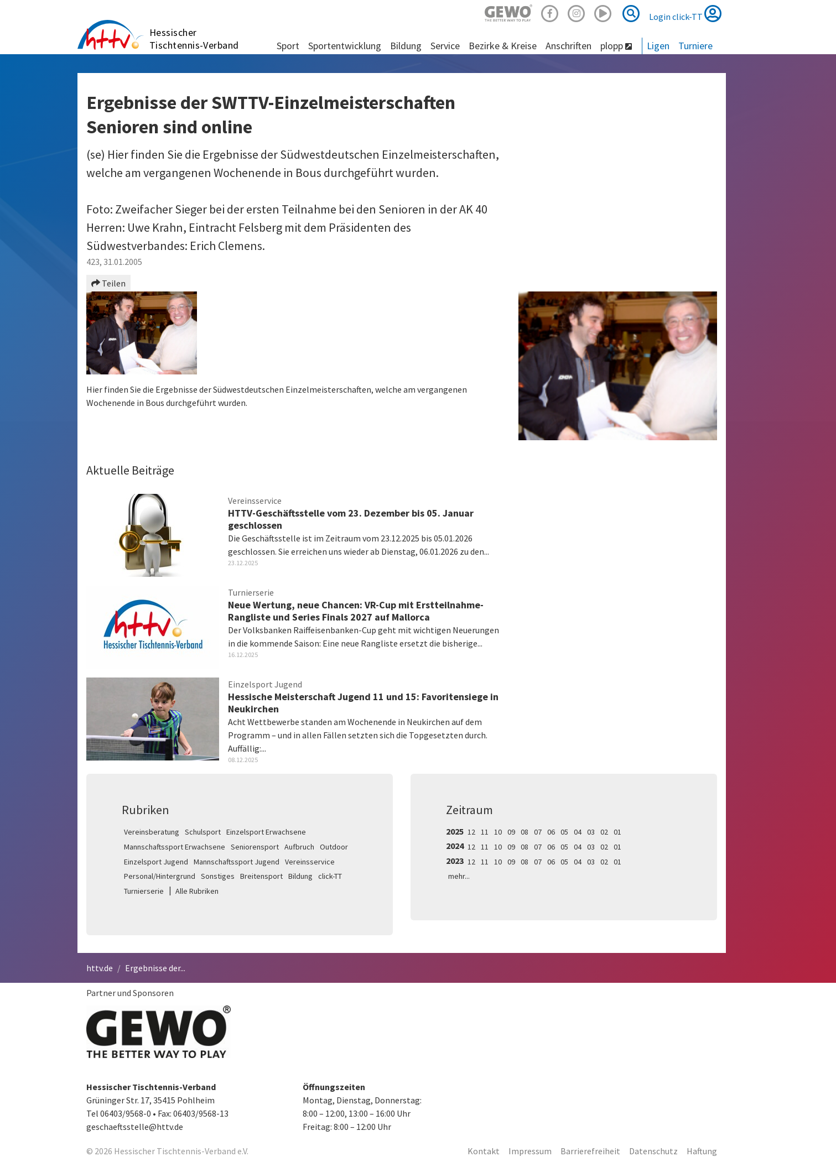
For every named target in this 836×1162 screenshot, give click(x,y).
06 (551, 832)
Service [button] (445, 45)
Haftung (702, 1150)
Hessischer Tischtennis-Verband (194, 38)
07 (538, 832)
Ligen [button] (658, 45)
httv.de (99, 967)
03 (591, 832)
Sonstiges (218, 876)
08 (524, 832)
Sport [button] (288, 45)
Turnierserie (144, 891)
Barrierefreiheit (590, 1150)
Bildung (300, 876)
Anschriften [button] (568, 45)
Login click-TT (685, 13)
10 (498, 832)
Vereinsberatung (151, 832)
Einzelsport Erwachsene (266, 832)
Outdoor (334, 847)
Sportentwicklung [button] (344, 45)
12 (471, 832)
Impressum (530, 1150)
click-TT (330, 876)
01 (617, 832)
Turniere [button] (695, 45)
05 (564, 832)
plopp (616, 45)
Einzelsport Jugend (156, 862)
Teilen (108, 283)
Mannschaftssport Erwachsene (174, 847)
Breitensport (261, 876)
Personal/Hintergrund (159, 876)
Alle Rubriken (197, 891)
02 (604, 832)
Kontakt (484, 1150)
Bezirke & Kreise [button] (503, 45)
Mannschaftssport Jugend (236, 862)
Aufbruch (299, 847)
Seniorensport (255, 847)
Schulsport (203, 832)
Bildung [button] (406, 45)
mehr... (459, 876)
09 (511, 832)
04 (577, 832)
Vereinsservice (310, 862)
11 (485, 832)
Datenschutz (653, 1150)
